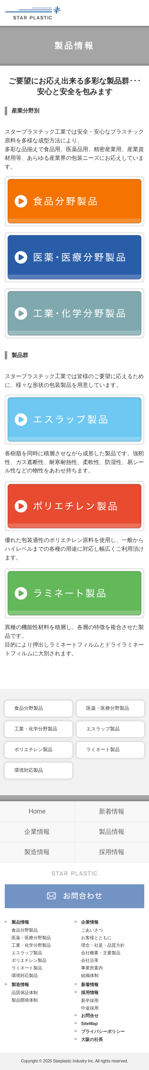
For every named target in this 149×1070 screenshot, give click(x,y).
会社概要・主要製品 (100, 952)
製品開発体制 (25, 1000)
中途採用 (90, 1008)
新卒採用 (90, 1000)
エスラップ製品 (103, 729)
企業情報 (37, 831)
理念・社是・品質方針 (103, 945)
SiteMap (89, 1023)
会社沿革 (90, 960)
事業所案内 (92, 967)
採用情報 (111, 852)
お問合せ (90, 1015)
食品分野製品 (28, 708)
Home (37, 811)
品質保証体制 (25, 992)
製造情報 (37, 852)
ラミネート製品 (103, 749)
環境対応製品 (28, 770)
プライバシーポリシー (103, 1031)
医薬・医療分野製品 (107, 708)
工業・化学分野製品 (35, 729)
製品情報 (111, 831)
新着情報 (111, 811)
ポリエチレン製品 (33, 749)
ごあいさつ (92, 930)
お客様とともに (96, 937)
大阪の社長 (92, 1039)
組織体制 (90, 975)
